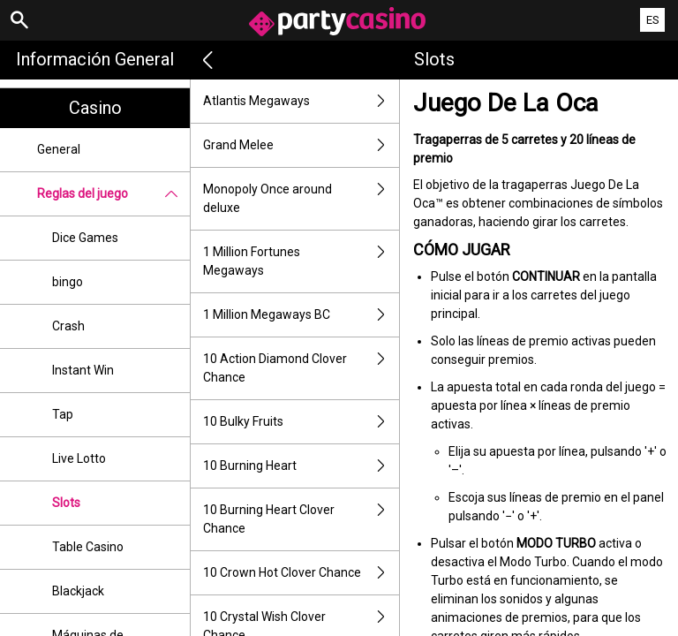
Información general (95, 59)
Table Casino (88, 547)
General (58, 149)
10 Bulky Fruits (301, 421)
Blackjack (78, 591)
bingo (67, 282)
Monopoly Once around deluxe (301, 199)
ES (652, 19)
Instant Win (83, 370)
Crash (68, 326)
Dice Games (85, 238)
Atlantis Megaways (301, 101)
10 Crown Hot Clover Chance (301, 572)
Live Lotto (79, 458)
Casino (95, 107)
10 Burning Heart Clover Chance (301, 519)
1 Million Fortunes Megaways (301, 261)
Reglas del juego (113, 194)
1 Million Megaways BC (301, 315)
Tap (62, 414)
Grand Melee (301, 145)
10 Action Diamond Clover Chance (301, 368)
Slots (66, 503)
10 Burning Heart (301, 466)
